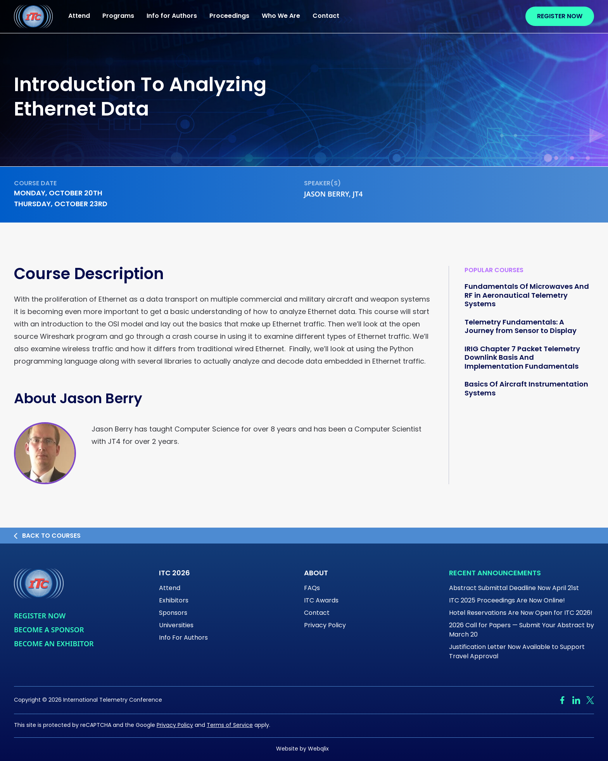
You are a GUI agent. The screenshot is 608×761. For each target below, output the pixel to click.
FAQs (312, 588)
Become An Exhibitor (54, 643)
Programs (118, 16)
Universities (176, 626)
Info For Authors (183, 638)
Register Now (559, 17)
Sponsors (173, 613)
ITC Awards (321, 601)
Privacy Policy (325, 626)
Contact (326, 16)
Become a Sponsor (49, 629)
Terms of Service (230, 725)
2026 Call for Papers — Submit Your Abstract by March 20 (521, 630)
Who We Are (281, 16)
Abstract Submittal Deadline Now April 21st (514, 588)
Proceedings (229, 16)
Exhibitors (173, 601)
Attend (79, 16)
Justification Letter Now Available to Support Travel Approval (517, 652)
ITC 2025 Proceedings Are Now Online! (507, 601)
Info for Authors (172, 16)
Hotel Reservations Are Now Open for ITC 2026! (520, 613)
